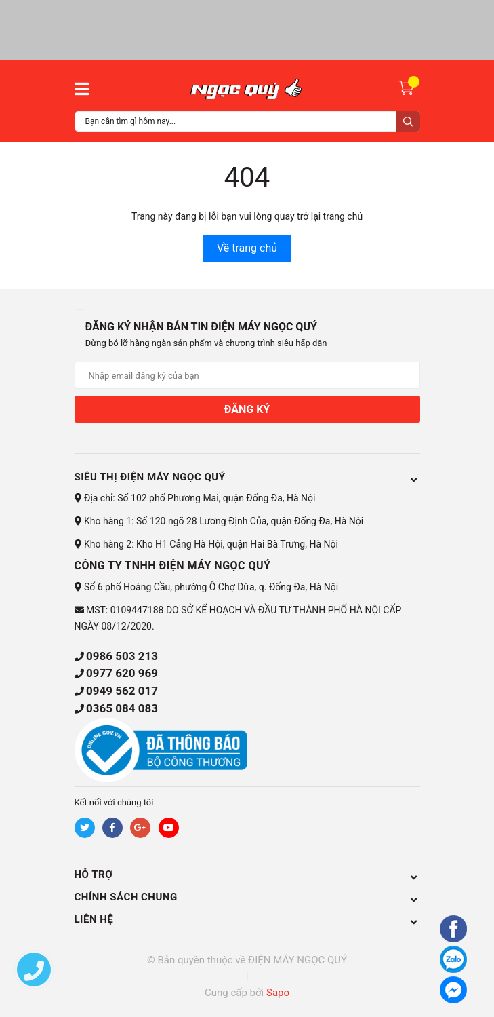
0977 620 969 (122, 673)
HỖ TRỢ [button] (247, 874)
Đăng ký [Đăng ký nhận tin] (247, 409)
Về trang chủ (247, 248)
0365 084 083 (122, 708)
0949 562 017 (122, 690)
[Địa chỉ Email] (247, 375)
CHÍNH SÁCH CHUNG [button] (247, 897)
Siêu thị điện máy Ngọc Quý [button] (247, 477)
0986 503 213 (122, 656)
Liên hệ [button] (247, 919)
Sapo (277, 992)
